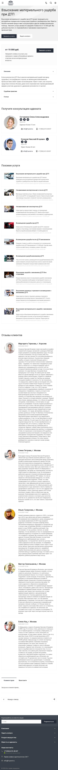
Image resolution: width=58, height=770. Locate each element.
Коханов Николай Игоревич (33, 139)
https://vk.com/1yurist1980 (21, 119)
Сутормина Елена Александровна (34, 117)
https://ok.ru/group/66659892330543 (24, 119)
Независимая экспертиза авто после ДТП (31, 190)
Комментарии (9, 680)
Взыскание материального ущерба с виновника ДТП (34, 310)
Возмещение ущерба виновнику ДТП (30, 256)
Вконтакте (23, 680)
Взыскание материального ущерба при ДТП (32, 174)
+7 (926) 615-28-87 (11, 751)
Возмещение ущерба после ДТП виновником (33, 239)
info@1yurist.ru (28, 129)
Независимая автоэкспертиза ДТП (29, 206)
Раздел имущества (8, 737)
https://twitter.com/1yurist (28, 119)
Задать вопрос (7, 733)
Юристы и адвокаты (9, 742)
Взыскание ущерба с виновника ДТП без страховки (31, 273)
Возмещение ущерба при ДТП (27, 223)
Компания (5, 728)
